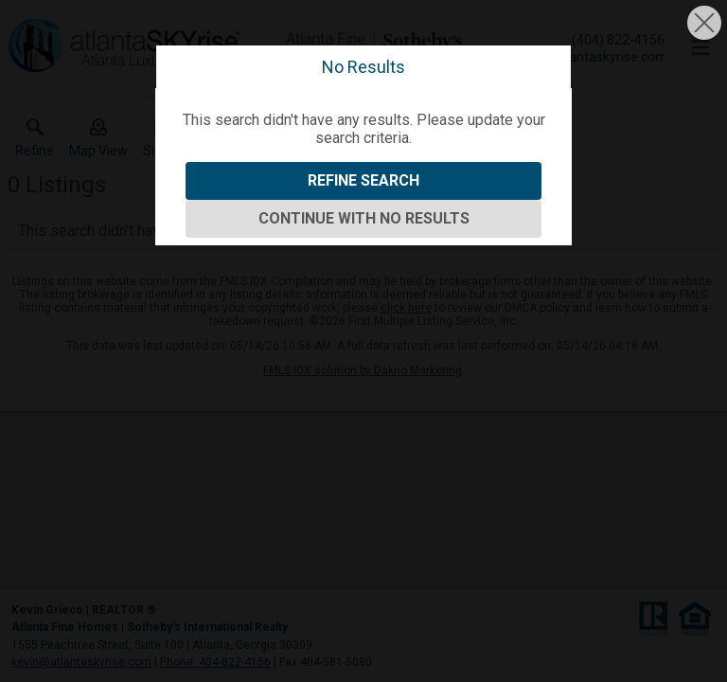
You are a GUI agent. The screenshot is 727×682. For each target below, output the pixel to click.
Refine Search (363, 180)
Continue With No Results (364, 218)
